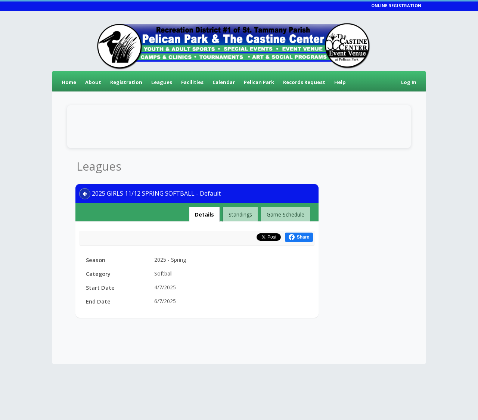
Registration (126, 82)
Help (340, 82)
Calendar (223, 82)
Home (69, 82)
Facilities (192, 82)
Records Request (304, 82)
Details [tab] (205, 212)
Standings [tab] (240, 214)
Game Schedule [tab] (285, 214)
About (93, 82)
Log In (408, 82)
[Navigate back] (84, 193)
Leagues (161, 82)
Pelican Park (259, 82)
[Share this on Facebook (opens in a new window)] (299, 237)
